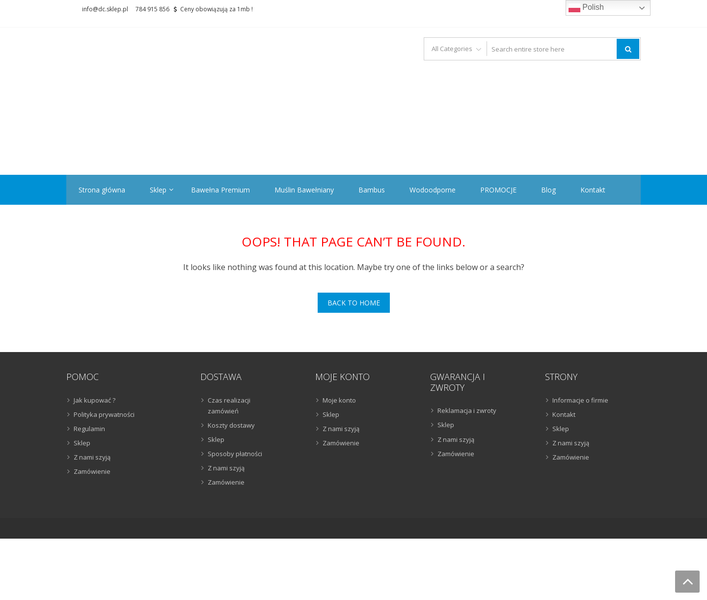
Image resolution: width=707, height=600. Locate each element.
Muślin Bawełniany (304, 189)
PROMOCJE (498, 189)
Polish (586, 8)
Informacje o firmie (580, 400)
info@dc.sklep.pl (105, 9)
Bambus (371, 189)
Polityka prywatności (104, 414)
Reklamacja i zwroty (466, 410)
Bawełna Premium (220, 189)
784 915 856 (152, 9)
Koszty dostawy (231, 425)
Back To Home (353, 302)
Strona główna (102, 189)
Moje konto (339, 400)
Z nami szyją (92, 457)
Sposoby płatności (235, 453)
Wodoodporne (432, 189)
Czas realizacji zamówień (229, 405)
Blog (548, 189)
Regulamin (89, 428)
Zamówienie (92, 471)
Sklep (158, 189)
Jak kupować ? (94, 400)
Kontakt (592, 189)
